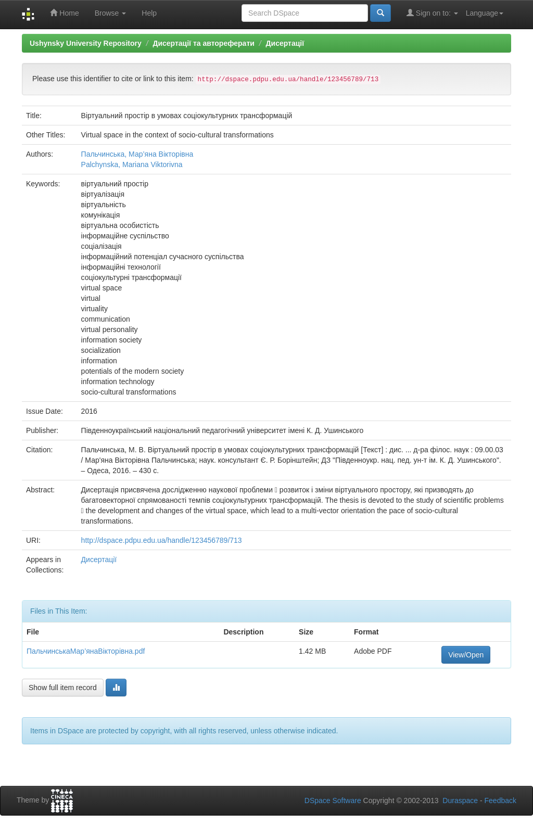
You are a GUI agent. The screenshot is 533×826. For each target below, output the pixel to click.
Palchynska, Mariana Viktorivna (132, 164)
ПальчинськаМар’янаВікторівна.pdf (86, 651)
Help (149, 13)
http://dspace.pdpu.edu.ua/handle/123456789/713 (161, 540)
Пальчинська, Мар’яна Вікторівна (137, 154)
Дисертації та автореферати (203, 43)
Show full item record (63, 687)
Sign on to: (432, 12)
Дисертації (285, 43)
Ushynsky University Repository (86, 43)
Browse (110, 13)
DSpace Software (332, 800)
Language (484, 13)
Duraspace (460, 800)
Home (64, 12)
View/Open (466, 655)
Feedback (500, 800)
